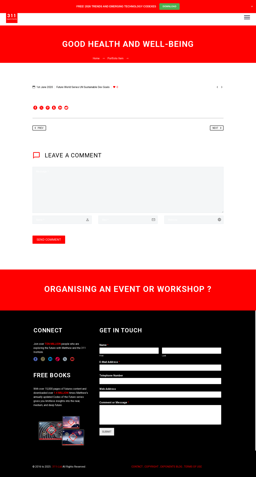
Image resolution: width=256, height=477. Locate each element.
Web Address (107, 388)
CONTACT (137, 466)
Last (164, 355)
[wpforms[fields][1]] (160, 368)
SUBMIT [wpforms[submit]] (107, 431)
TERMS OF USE (193, 466)
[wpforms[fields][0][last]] (191, 351)
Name (103, 345)
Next (218, 128)
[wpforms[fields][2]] (160, 415)
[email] (128, 220)
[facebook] (35, 359)
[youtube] (72, 359)
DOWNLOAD (169, 6)
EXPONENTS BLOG (171, 466)
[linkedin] (50, 359)
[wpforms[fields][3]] (160, 394)
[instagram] (43, 359)
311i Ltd (57, 466)
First (101, 355)
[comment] (128, 190)
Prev (38, 128)
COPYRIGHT (151, 466)
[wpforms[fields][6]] (160, 381)
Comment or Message (114, 402)
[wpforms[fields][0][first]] (129, 351)
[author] (62, 220)
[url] (194, 220)
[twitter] (65, 359)
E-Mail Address (109, 362)
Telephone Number (111, 375)
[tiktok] (58, 359)
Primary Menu (247, 17)
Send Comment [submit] (49, 239)
